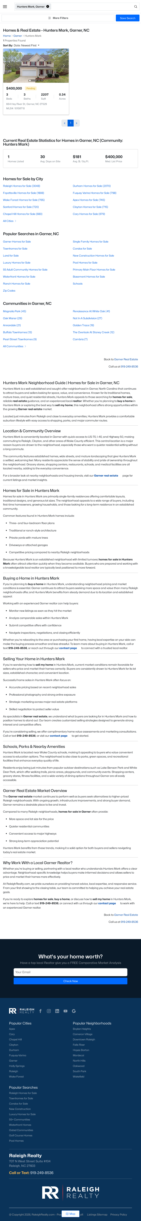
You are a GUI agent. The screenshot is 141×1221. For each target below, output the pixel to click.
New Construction (20, 1108)
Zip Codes (9, 290)
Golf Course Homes (20, 1135)
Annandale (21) (12, 325)
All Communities (15, 346)
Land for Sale (11, 255)
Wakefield (78, 1076)
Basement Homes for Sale (89, 276)
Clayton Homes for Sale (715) (90, 206)
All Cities (10, 220)
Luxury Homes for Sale (16, 262)
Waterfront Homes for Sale (19, 276)
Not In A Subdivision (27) (87, 318)
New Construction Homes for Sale (93, 255)
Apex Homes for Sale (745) (89, 199)
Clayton (13, 1044)
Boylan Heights (82, 1028)
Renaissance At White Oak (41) (91, 311)
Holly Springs (17, 1065)
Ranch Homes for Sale (16, 283)
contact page (70, 648)
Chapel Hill (15, 1039)
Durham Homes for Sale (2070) (92, 185)
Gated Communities (21, 1130)
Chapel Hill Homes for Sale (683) (22, 213)
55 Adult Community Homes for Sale (25, 269)
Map (70, 1213)
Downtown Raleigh (84, 1039)
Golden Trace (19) (83, 325)
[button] (5, 6)
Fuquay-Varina (17, 1055)
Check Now (70, 981)
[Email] (70, 972)
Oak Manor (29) (12, 318)
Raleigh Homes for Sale (23, 1093)
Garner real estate (108, 475)
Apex (12, 1028)
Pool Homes (16, 1140)
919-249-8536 (129, 366)
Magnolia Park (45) (14, 311)
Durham (14, 1050)
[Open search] (95, 6)
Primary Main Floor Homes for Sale (94, 269)
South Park (79, 1071)
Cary (12, 1034)
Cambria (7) (80, 339)
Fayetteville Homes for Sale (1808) (23, 192)
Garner (13, 1060)
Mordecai (78, 1055)
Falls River (79, 1044)
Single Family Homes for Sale (90, 241)
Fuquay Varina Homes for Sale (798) (94, 192)
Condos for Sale (82, 248)
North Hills (79, 1060)
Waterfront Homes (20, 1124)
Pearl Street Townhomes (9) (20, 339)
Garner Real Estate (126, 359)
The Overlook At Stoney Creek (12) (93, 332)
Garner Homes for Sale (17, 241)
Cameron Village (82, 1034)
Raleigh (13, 1071)
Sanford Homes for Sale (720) (21, 206)
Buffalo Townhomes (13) (17, 332)
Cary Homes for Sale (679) (89, 213)
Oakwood (78, 1065)
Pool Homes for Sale (85, 262)
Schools (78, 283)
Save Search (127, 18)
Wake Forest (16, 1076)
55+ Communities (19, 1119)
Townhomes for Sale (15, 248)
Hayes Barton (81, 1050)
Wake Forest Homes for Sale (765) (24, 199)
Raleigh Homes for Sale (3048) (21, 185)
